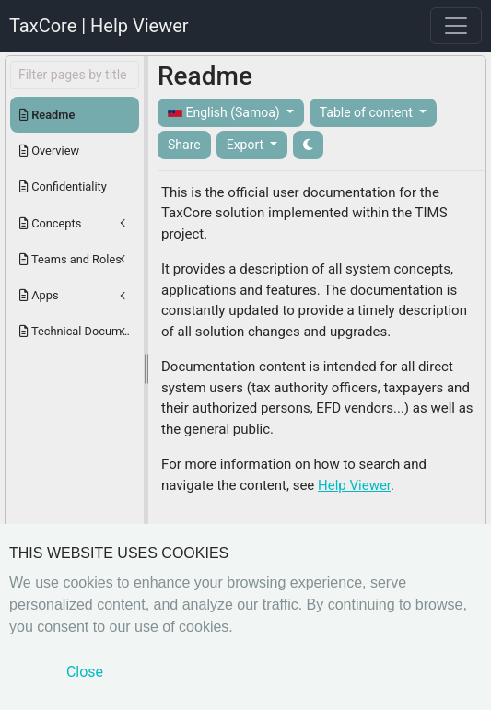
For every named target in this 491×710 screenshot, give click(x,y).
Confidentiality (63, 186)
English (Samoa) (225, 113)
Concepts (50, 223)
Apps (39, 295)
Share (184, 144)
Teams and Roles (70, 259)
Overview (49, 150)
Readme (47, 115)
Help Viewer (354, 485)
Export (247, 144)
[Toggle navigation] (456, 25)
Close (84, 672)
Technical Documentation (79, 331)
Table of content (368, 112)
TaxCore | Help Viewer (99, 26)
